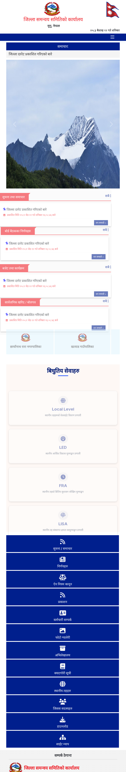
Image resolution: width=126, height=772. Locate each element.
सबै (99, 196)
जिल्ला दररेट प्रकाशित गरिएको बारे (31, 54)
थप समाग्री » (92, 222)
